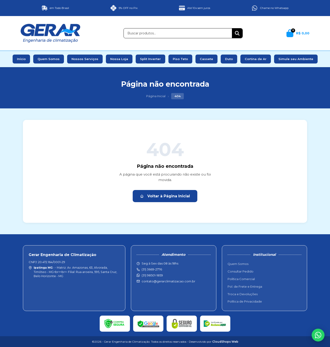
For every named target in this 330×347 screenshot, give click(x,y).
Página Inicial (155, 96)
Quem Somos (49, 59)
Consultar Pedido (240, 271)
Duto (229, 59)
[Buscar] (237, 33)
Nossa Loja (119, 59)
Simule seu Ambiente (295, 59)
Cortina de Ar (256, 59)
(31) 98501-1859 (152, 275)
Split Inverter (150, 59)
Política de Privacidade (245, 301)
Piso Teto (180, 59)
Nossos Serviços (85, 59)
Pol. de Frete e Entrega (245, 286)
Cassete (206, 59)
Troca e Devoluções (243, 294)
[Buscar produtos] (178, 33)
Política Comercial (241, 279)
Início (21, 59)
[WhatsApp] (318, 335)
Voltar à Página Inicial (165, 196)
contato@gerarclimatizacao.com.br (168, 281)
